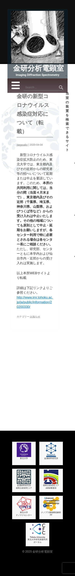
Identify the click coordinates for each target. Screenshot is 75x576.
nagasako (22, 144)
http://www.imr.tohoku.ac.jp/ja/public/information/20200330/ (35, 302)
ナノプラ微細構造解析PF (51, 487)
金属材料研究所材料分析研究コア (24, 461)
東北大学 (24, 432)
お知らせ (35, 316)
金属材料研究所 (51, 432)
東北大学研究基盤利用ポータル (37, 515)
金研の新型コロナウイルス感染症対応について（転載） (33, 113)
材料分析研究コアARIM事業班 (51, 461)
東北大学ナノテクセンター (24, 488)
